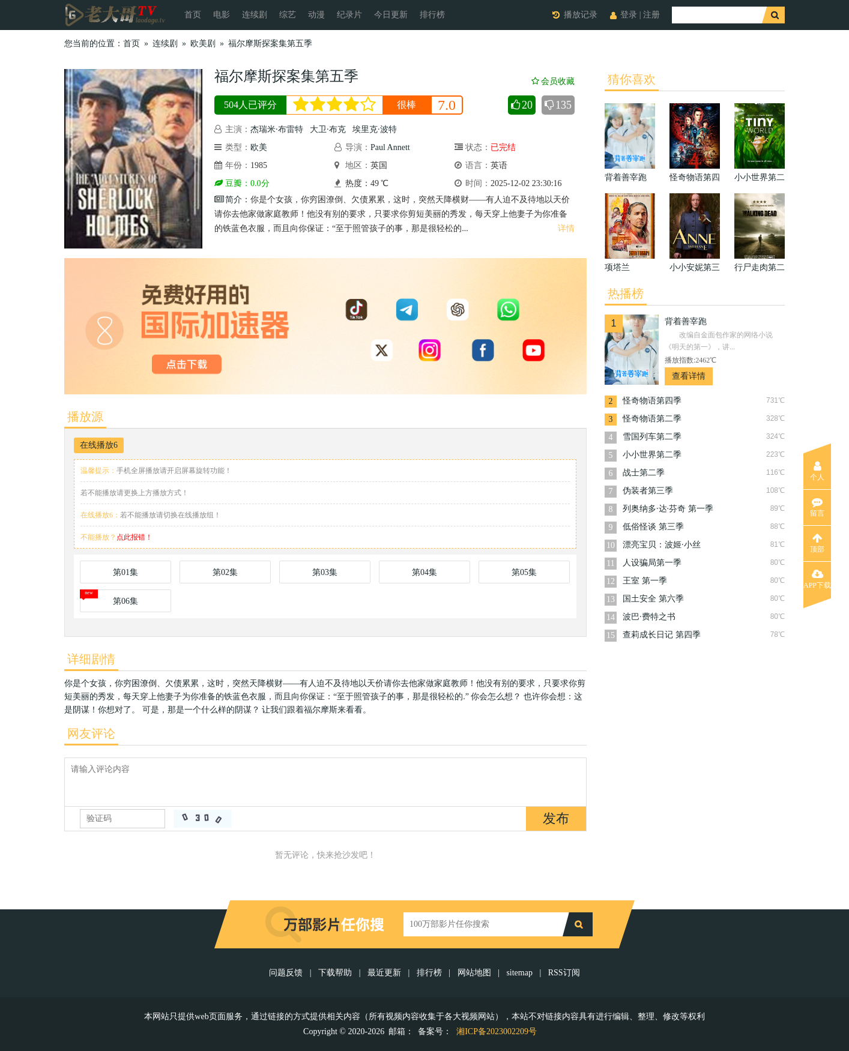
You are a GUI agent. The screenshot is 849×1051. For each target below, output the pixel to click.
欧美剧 (203, 43)
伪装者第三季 (648, 490)
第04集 (424, 572)
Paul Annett (390, 147)
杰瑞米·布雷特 (276, 129)
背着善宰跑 (686, 321)
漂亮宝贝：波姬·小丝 (662, 544)
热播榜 (626, 293)
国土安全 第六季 (653, 598)
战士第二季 (644, 472)
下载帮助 (335, 972)
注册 (651, 14)
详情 (566, 228)
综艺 (287, 14)
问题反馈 (287, 972)
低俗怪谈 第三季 (653, 526)
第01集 (125, 572)
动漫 (316, 14)
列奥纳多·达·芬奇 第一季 (668, 508)
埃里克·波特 (374, 129)
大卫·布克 (328, 129)
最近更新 (384, 972)
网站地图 (474, 972)
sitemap (519, 972)
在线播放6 (99, 445)
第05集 (524, 572)
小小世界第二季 (652, 454)
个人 (817, 471)
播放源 (85, 416)
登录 (628, 14)
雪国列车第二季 (652, 436)
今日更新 (391, 14)
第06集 (125, 601)
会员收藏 (553, 81)
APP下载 (817, 579)
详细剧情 (91, 659)
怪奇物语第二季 (652, 418)
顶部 (817, 543)
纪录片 (349, 14)
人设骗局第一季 (652, 562)
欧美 (258, 147)
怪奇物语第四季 (652, 400)
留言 (817, 507)
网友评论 (91, 733)
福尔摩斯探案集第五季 (270, 43)
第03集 (324, 572)
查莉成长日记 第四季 (662, 634)
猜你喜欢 (632, 79)
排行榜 (432, 14)
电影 (221, 14)
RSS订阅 (564, 972)
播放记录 (580, 14)
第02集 (225, 572)
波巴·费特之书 (649, 616)
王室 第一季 (645, 580)
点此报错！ (134, 537)
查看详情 (688, 376)
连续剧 (254, 14)
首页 (192, 14)
